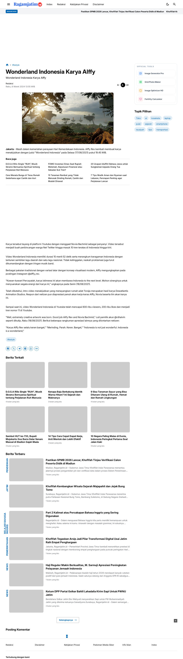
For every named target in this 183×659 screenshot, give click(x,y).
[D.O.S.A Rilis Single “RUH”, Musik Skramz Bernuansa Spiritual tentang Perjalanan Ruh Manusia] (25, 375)
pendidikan (7, 465)
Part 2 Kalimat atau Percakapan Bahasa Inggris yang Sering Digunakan (82, 514)
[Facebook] (8, 348)
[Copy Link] (36, 348)
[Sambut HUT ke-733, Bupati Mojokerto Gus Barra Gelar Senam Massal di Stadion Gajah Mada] (25, 419)
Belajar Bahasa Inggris (6, 523)
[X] (13, 348)
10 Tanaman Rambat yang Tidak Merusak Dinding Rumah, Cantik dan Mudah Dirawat (65, 178)
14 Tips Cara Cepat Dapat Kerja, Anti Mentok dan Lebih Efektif (65, 438)
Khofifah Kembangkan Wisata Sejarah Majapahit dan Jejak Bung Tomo (85, 488)
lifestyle (11, 339)
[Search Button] (174, 4)
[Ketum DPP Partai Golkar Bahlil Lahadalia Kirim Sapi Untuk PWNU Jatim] (26, 601)
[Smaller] (118, 85)
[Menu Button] (8, 4)
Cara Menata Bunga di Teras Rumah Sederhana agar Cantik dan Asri (23, 176)
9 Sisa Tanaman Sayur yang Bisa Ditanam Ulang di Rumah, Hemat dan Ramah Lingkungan (109, 394)
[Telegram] (19, 348)
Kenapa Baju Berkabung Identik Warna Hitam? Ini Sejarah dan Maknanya (65, 394)
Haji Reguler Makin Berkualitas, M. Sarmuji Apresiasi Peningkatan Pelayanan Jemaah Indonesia (86, 567)
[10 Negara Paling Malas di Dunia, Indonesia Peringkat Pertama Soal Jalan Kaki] (110, 419)
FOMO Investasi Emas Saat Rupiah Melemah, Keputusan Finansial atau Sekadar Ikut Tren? (65, 167)
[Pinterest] (25, 348)
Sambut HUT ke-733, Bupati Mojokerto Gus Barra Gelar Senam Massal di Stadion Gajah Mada (24, 439)
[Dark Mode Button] (167, 4)
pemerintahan (7, 546)
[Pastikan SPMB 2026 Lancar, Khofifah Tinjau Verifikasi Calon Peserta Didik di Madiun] (26, 469)
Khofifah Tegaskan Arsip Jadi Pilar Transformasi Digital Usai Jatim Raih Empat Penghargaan (86, 540)
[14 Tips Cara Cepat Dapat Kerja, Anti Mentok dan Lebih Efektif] (67, 419)
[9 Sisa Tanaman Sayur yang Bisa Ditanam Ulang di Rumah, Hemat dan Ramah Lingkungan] (110, 375)
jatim (7, 488)
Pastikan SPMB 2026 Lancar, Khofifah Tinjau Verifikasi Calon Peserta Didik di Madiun (130, 11)
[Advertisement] (91, 39)
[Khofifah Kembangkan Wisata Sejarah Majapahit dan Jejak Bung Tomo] (26, 496)
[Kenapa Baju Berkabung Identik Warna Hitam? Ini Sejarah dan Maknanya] (67, 375)
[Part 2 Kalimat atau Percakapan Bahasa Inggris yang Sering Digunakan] (26, 522)
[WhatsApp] (31, 348)
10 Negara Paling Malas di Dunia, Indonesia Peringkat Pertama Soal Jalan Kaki (109, 439)
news (7, 566)
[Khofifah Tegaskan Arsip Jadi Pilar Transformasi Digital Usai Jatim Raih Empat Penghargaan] (26, 548)
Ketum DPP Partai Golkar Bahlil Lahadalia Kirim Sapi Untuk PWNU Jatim (86, 593)
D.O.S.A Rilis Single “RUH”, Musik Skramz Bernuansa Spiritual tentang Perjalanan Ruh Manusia (23, 167)
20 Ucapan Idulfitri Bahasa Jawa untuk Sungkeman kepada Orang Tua (109, 165)
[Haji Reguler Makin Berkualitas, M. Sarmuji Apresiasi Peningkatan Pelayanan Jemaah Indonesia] (26, 574)
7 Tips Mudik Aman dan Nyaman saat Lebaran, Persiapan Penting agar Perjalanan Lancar (109, 178)
